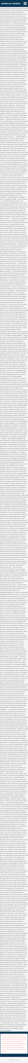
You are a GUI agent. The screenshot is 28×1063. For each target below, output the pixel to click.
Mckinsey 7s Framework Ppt (13, 1047)
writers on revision (10, 3)
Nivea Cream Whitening (7, 1036)
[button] (25, 2)
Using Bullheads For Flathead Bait (14, 1038)
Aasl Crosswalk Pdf (10, 1043)
